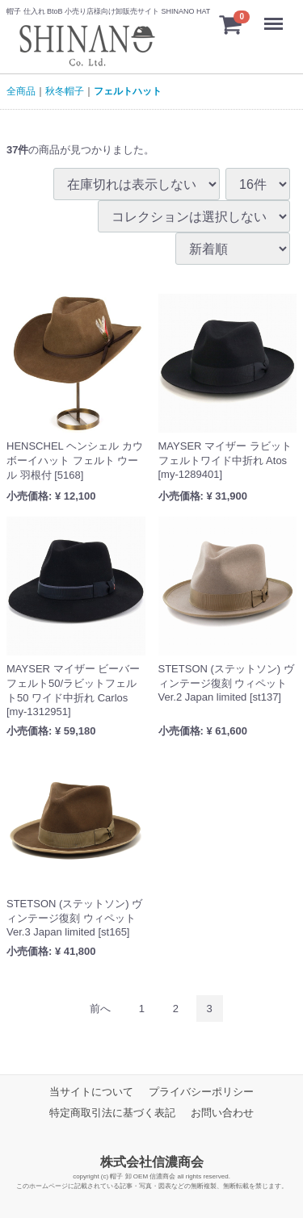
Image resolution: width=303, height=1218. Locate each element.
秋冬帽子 (64, 91)
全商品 (21, 91)
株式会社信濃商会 (152, 1162)
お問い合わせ (222, 1113)
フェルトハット (128, 91)
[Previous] (100, 1008)
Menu (277, 15)
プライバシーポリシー (201, 1092)
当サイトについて (91, 1092)
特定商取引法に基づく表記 (112, 1113)
